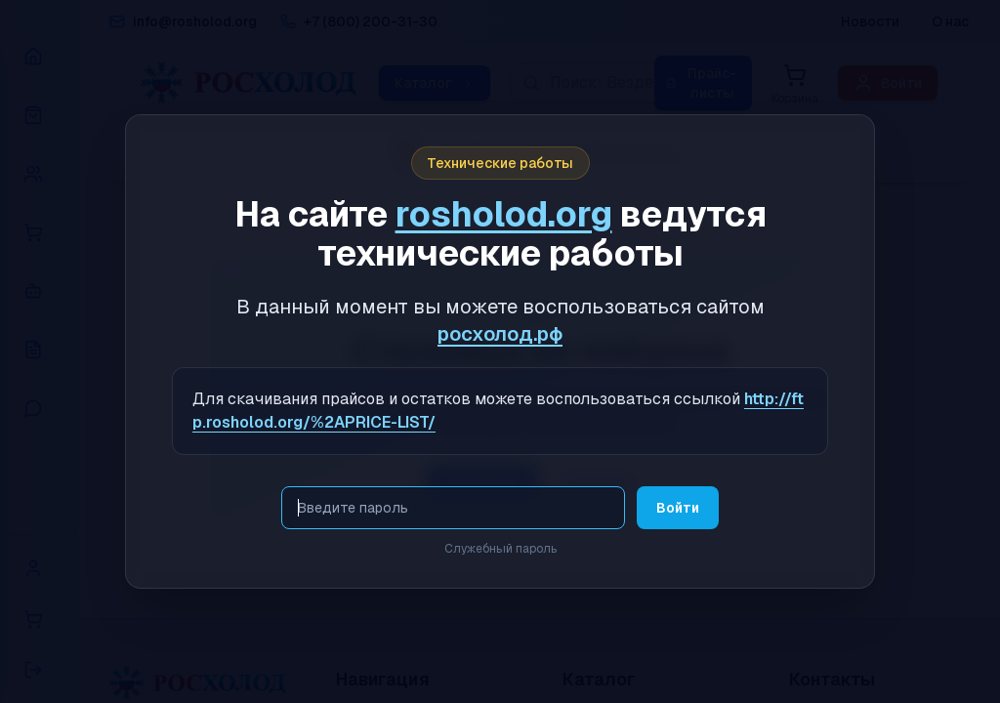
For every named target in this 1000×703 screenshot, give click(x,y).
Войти (677, 508)
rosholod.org (504, 214)
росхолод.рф (500, 334)
